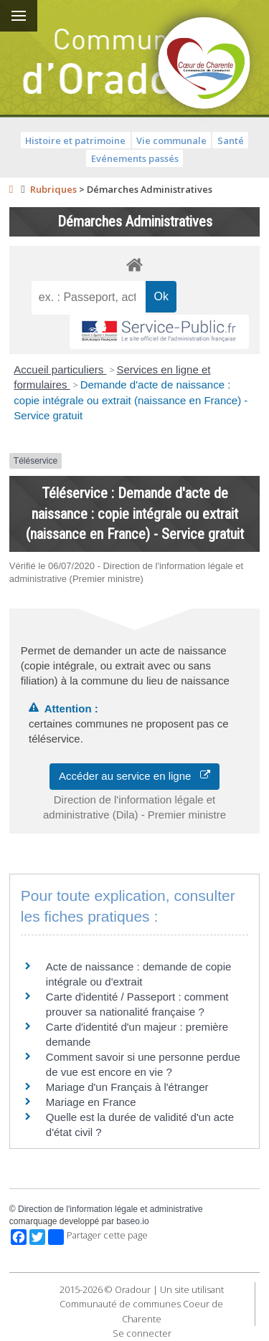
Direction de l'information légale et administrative (110, 1209)
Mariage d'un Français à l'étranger (127, 1087)
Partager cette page (98, 1237)
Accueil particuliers (60, 369)
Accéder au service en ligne (134, 776)
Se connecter (142, 1333)
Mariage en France (91, 1102)
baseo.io (132, 1221)
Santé (230, 140)
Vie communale (171, 140)
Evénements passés (135, 158)
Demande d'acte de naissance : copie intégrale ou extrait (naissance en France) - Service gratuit (130, 399)
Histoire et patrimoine (75, 140)
